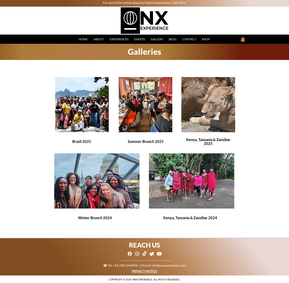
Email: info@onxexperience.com (164, 265)
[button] (243, 39)
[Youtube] (159, 254)
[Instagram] (137, 254)
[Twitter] (152, 254)
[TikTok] (144, 254)
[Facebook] (130, 254)
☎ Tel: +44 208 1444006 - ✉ (123, 265)
